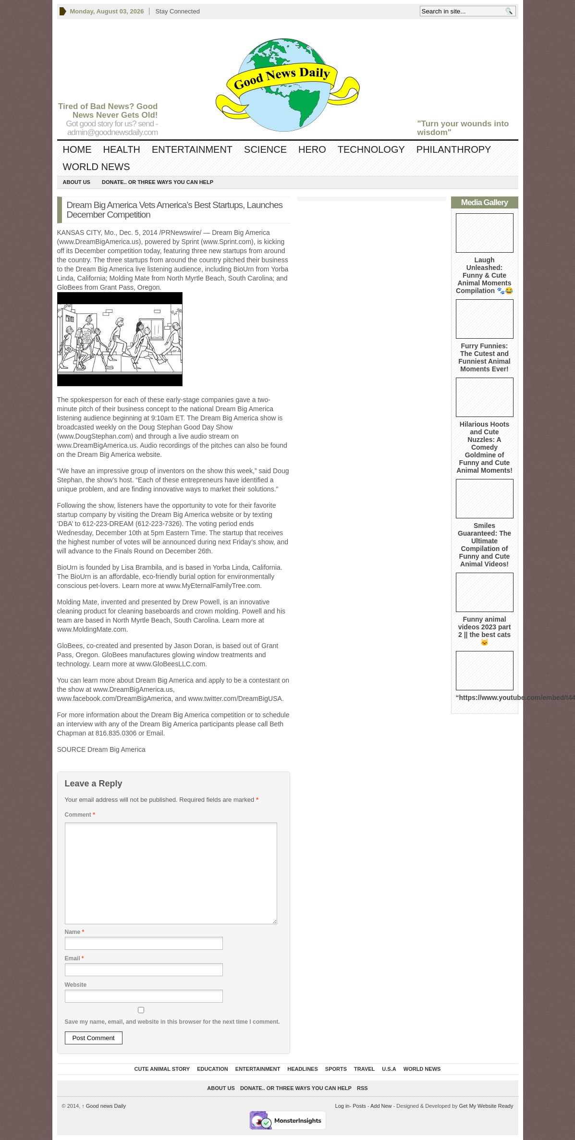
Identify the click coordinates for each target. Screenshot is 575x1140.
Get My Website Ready (486, 1106)
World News (96, 166)
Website (76, 984)
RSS (362, 1088)
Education (212, 1069)
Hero (312, 149)
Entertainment (192, 149)
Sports (336, 1069)
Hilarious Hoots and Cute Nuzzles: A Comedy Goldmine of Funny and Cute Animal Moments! (484, 447)
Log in (342, 1106)
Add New (381, 1106)
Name (75, 932)
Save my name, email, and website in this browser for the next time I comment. (172, 1021)
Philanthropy (453, 149)
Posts (359, 1106)
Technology (371, 149)
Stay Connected (177, 11)
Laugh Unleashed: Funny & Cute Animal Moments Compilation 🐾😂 (484, 275)
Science (265, 149)
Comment (80, 814)
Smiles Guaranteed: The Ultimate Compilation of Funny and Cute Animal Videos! (484, 545)
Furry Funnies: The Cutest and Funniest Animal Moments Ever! (484, 357)
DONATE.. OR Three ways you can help (157, 182)
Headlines (302, 1069)
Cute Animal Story (162, 1069)
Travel (364, 1069)
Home (77, 149)
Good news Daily (104, 1106)
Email (74, 958)
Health (121, 149)
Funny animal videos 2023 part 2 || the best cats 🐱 (484, 630)
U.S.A (389, 1069)
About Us (76, 182)
